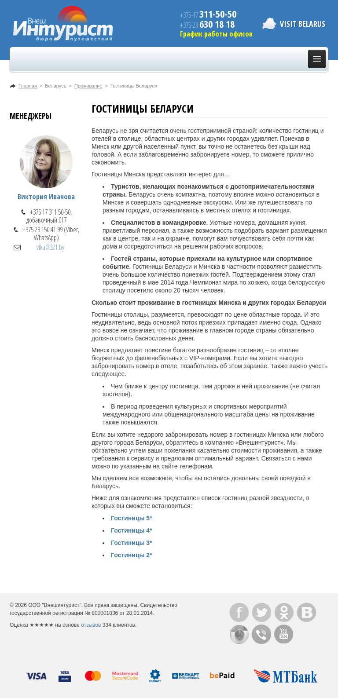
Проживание (88, 85)
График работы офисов (216, 34)
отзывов (91, 625)
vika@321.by (50, 247)
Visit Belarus (302, 23)
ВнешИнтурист (63, 23)
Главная (27, 85)
